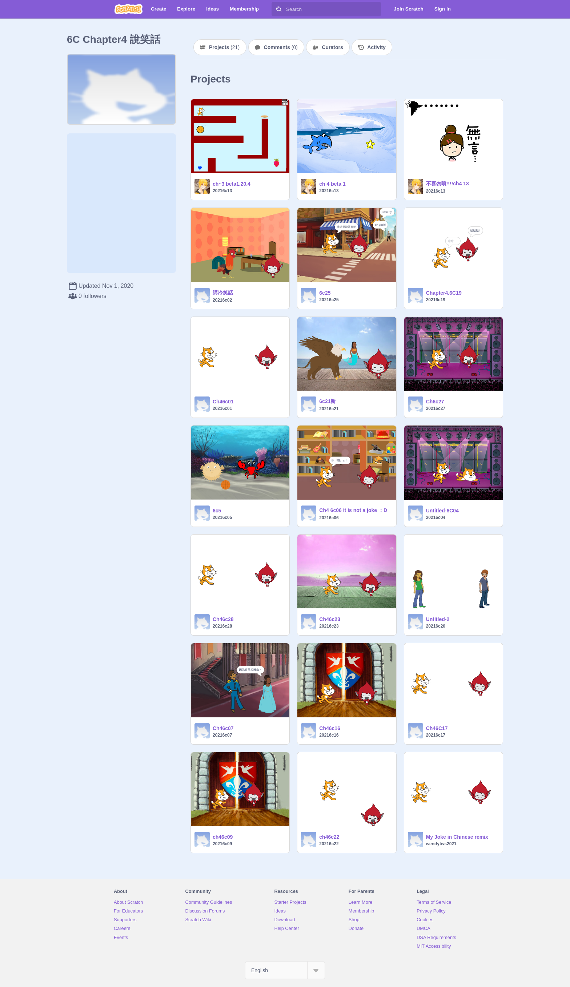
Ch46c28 (223, 619)
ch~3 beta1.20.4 (231, 184)
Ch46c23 (329, 619)
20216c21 (328, 408)
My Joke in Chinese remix (457, 837)
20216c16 (328, 735)
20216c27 (435, 408)
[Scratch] (128, 9)
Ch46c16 (329, 728)
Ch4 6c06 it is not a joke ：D (353, 510)
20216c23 (328, 626)
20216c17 (435, 735)
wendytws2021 (441, 843)
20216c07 (222, 735)
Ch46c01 (223, 401)
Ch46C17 (437, 728)
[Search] (279, 9)
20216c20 (435, 626)
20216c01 (222, 408)
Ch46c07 (223, 728)
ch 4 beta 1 (332, 184)
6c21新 (327, 401)
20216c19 (435, 299)
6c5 (217, 510)
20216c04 (435, 517)
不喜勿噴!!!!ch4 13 (447, 183)
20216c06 (328, 517)
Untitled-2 (438, 619)
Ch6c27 (435, 401)
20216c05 (222, 517)
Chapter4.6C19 (444, 293)
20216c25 (328, 299)
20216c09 (222, 843)
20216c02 (222, 300)
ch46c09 (223, 837)
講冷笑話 (223, 292)
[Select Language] (285, 970)
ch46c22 (329, 837)
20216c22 (328, 843)
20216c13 (222, 190)
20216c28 (222, 626)
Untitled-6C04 (442, 510)
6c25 (324, 293)
